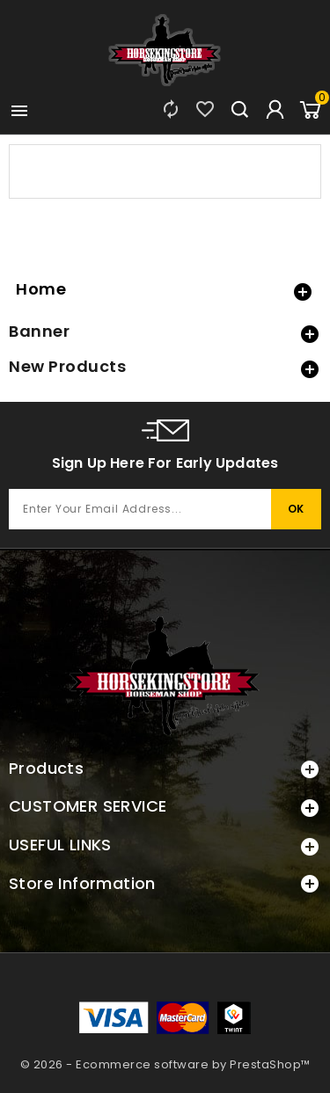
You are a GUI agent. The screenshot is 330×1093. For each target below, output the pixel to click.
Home (41, 289)
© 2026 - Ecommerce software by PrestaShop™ (165, 1064)
